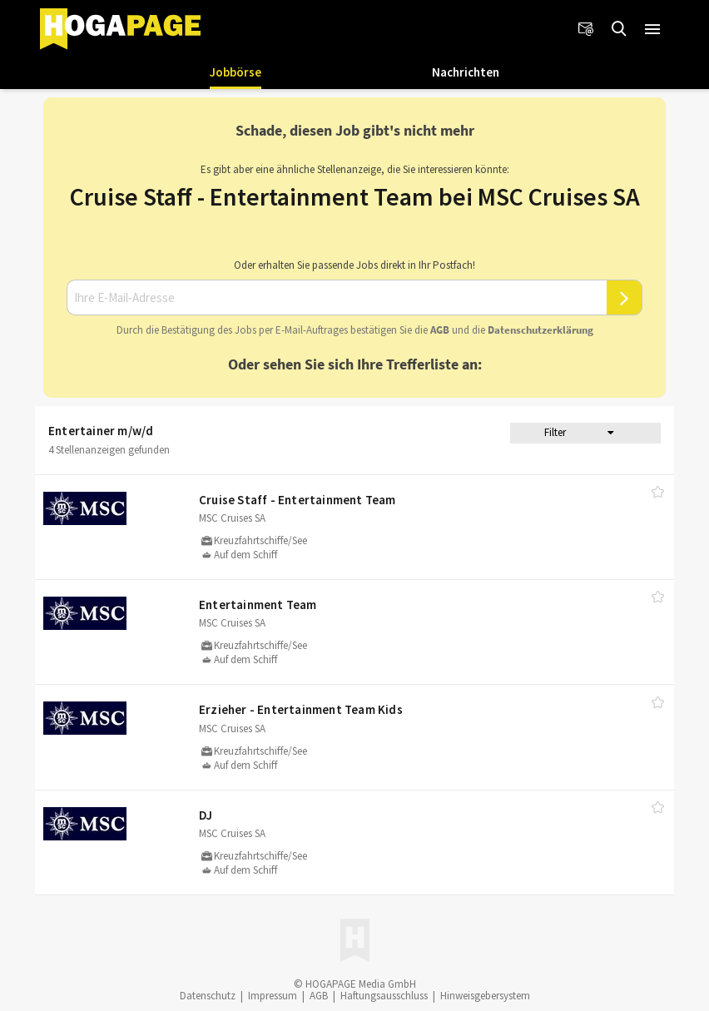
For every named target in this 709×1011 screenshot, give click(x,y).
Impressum (272, 996)
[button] (652, 29)
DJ (205, 815)
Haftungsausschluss (384, 996)
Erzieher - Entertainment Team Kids (301, 709)
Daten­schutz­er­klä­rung (540, 330)
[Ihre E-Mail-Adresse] (337, 298)
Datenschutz (208, 996)
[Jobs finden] (619, 29)
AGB (439, 330)
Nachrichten (465, 72)
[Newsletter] (585, 29)
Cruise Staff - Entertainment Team (297, 500)
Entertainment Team (258, 604)
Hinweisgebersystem (485, 996)
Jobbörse (235, 72)
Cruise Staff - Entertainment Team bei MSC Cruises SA (355, 196)
